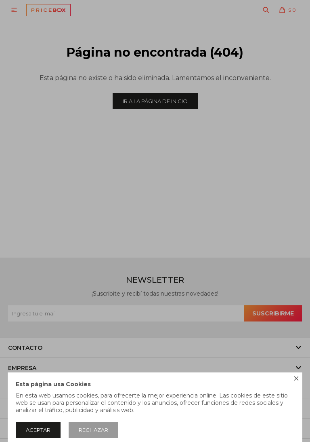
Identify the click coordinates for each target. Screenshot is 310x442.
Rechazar (93, 430)
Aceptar (38, 430)
